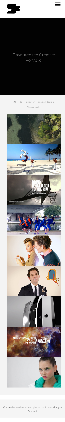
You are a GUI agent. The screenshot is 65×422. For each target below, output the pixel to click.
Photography (34, 107)
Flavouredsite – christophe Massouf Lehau (31, 407)
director (30, 102)
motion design (46, 102)
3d (21, 102)
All (15, 102)
